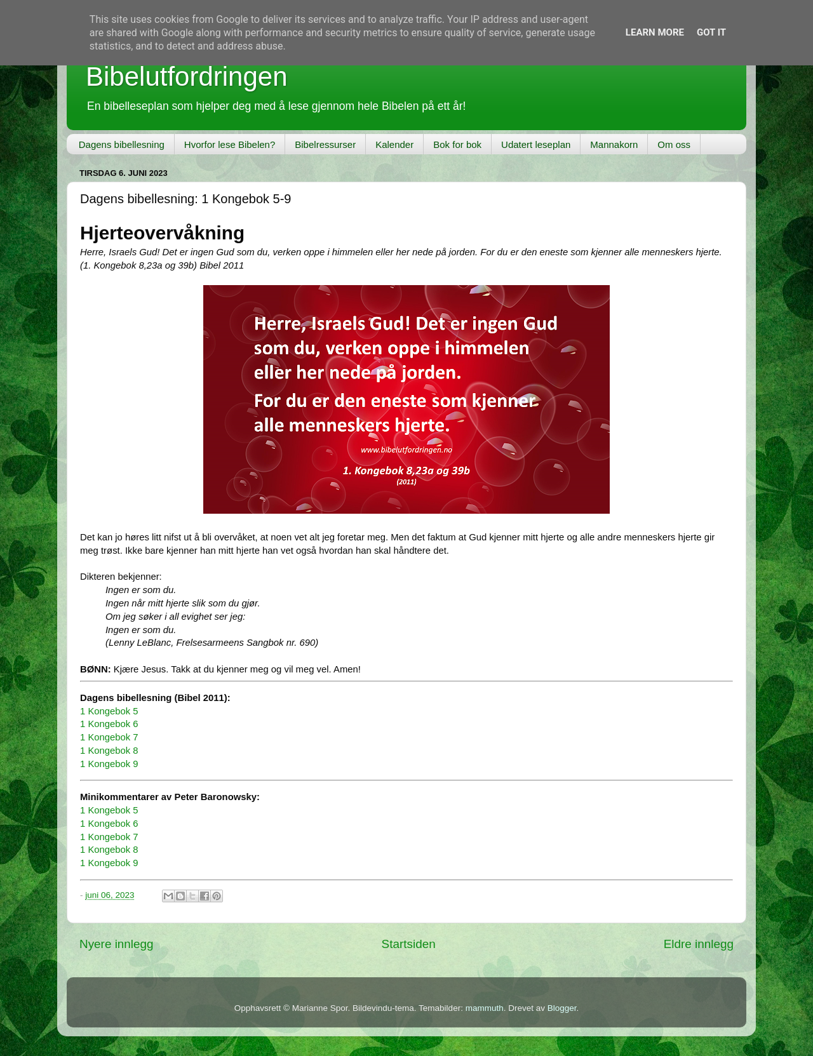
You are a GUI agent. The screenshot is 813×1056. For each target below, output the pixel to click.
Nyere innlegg (116, 944)
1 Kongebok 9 (109, 764)
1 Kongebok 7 (109, 737)
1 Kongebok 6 (109, 724)
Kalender (394, 144)
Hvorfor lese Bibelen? (229, 144)
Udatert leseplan (535, 144)
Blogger (562, 1008)
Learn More (655, 32)
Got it (711, 32)
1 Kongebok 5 (109, 711)
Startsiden (409, 944)
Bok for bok (457, 144)
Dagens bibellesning (122, 144)
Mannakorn (614, 144)
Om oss (673, 144)
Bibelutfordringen (187, 76)
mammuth (485, 1008)
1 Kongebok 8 (109, 750)
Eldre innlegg (699, 944)
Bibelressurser (325, 144)
